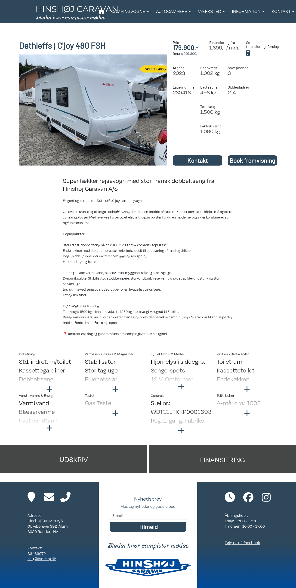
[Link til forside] (76, 13)
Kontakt (197, 160)
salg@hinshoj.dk (42, 558)
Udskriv (73, 459)
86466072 (37, 553)
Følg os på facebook (242, 542)
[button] (130, 11)
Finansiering (222, 459)
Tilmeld (148, 526)
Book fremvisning (252, 160)
